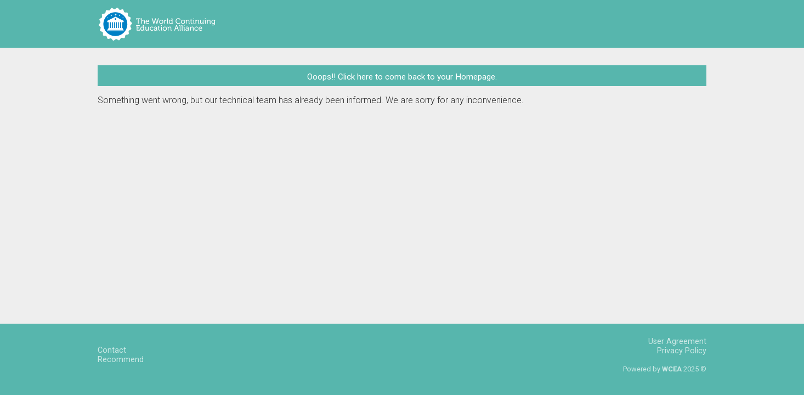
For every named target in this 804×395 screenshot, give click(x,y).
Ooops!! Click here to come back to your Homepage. (402, 77)
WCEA (672, 369)
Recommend (121, 359)
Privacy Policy (681, 351)
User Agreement (677, 341)
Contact (112, 350)
